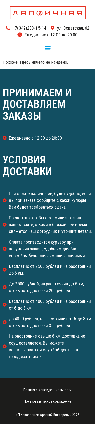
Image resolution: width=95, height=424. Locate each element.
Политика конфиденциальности (47, 390)
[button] (47, 48)
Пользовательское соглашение (47, 401)
